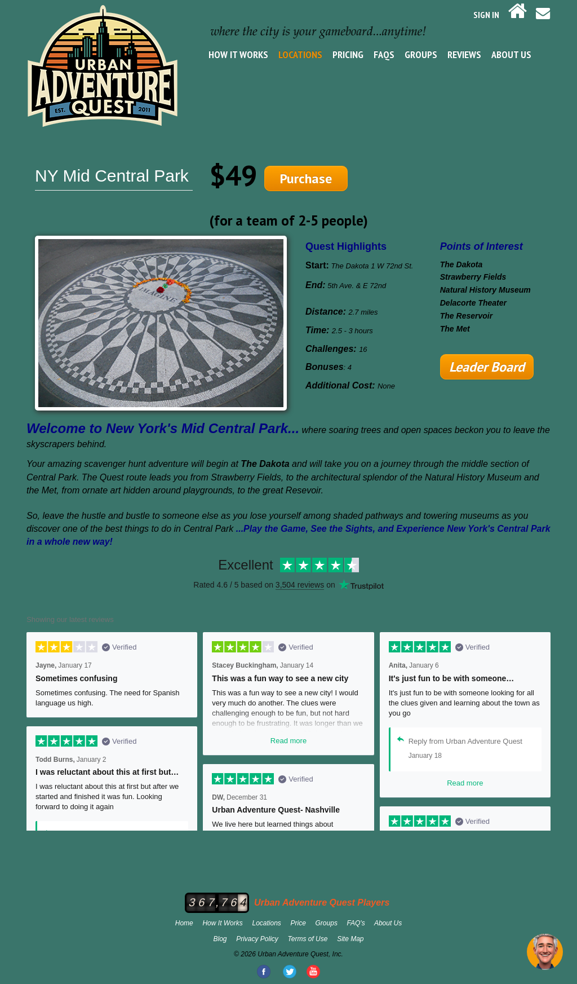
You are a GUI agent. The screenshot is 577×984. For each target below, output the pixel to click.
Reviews (464, 54)
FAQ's (356, 923)
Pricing (347, 54)
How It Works (238, 54)
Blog (220, 939)
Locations (300, 54)
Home (184, 923)
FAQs (384, 54)
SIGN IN (486, 14)
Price (298, 923)
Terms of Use (308, 939)
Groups (421, 54)
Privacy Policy (257, 939)
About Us (511, 54)
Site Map (350, 939)
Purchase (306, 178)
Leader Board (487, 367)
